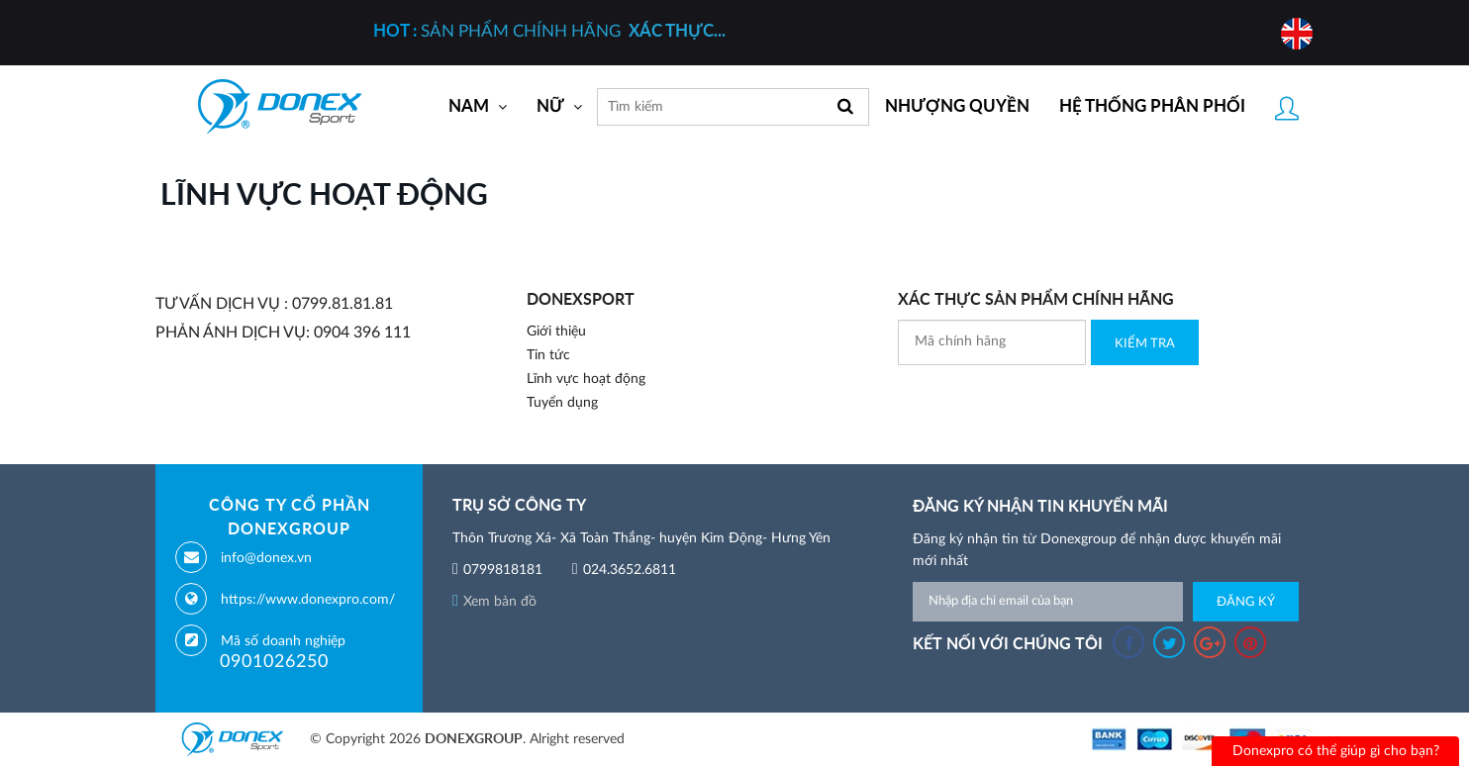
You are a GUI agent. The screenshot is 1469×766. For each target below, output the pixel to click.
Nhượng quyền (957, 106)
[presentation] (1048, 403)
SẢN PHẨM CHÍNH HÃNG (549, 31)
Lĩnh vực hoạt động (586, 379)
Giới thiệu (556, 331)
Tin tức (548, 355)
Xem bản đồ (494, 602)
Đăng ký (1246, 602)
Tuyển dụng (562, 403)
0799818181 (502, 570)
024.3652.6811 (629, 570)
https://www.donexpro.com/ (308, 600)
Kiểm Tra (1145, 343)
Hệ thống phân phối (1152, 106)
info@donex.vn (266, 558)
